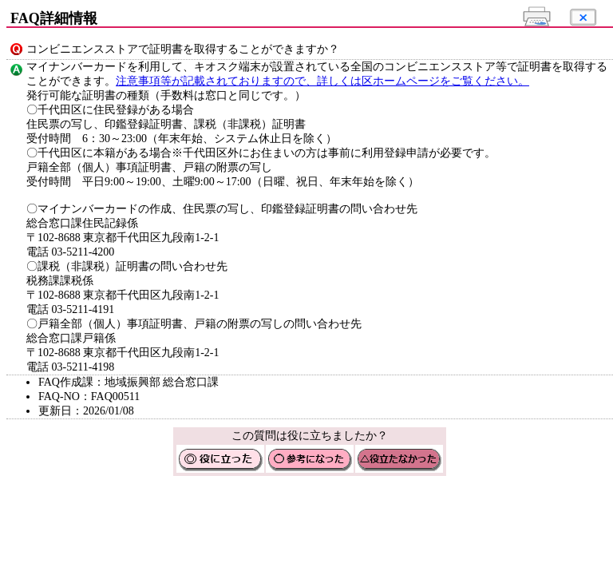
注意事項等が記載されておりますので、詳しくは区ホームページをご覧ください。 (322, 81)
